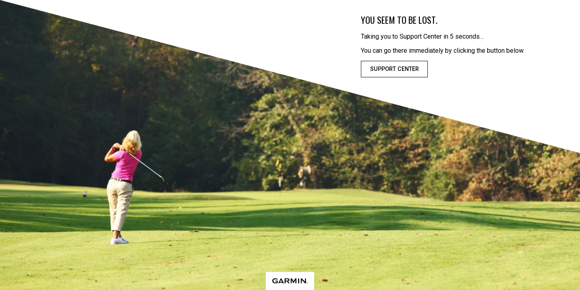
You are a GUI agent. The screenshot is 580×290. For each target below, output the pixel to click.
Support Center (394, 69)
